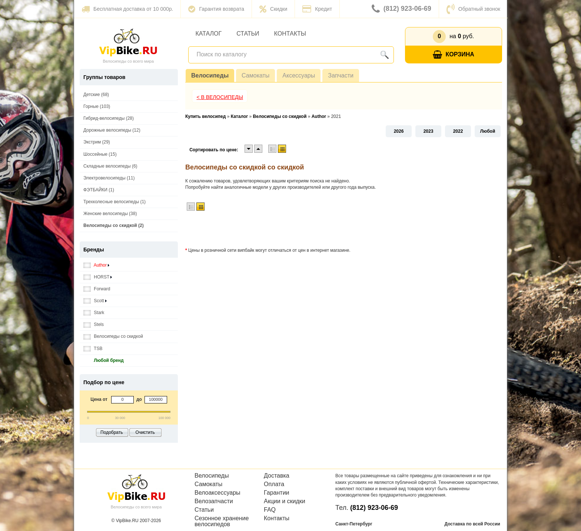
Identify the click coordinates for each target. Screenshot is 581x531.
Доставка (276, 476)
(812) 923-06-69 (401, 9)
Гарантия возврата (216, 9)
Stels (93, 324)
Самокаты (255, 75)
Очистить (145, 432)
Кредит (317, 9)
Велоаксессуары (217, 493)
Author (96, 265)
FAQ (270, 510)
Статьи (247, 33)
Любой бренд (103, 360)
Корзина (453, 54)
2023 (429, 131)
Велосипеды (210, 75)
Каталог (209, 33)
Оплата (274, 484)
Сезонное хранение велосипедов (222, 521)
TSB (92, 349)
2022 (458, 131)
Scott (95, 301)
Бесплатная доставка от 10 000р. (127, 9)
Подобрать (111, 432)
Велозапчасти (214, 501)
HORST (97, 277)
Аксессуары (298, 75)
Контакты (290, 33)
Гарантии (276, 493)
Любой (487, 131)
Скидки (273, 9)
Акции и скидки (284, 501)
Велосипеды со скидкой (113, 336)
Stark (93, 313)
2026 (399, 131)
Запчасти (340, 75)
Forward (96, 289)
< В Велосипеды (219, 97)
